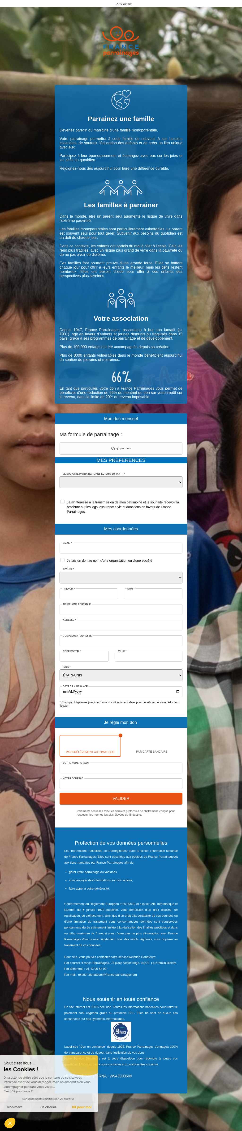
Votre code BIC (73, 778)
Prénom (69, 588)
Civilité (68, 569)
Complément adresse (77, 635)
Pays (67, 667)
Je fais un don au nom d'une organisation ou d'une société (109, 560)
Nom (130, 588)
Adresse (69, 620)
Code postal (72, 651)
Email (67, 543)
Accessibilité (124, 4)
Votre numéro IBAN (76, 763)
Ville (122, 651)
